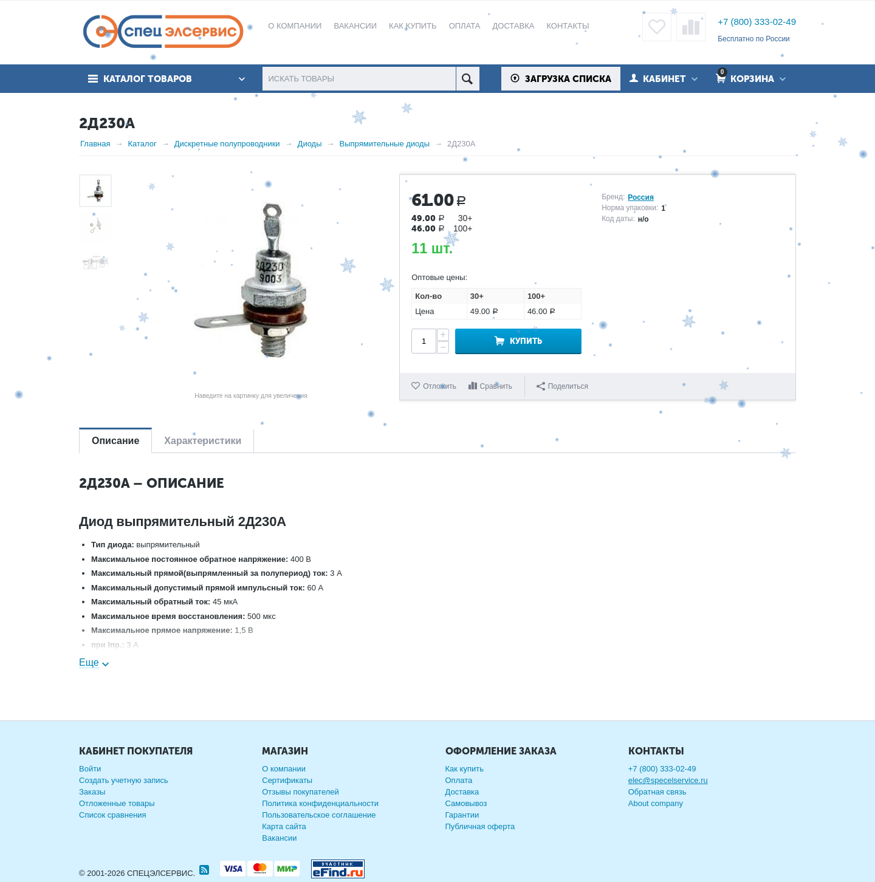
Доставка (462, 791)
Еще (89, 662)
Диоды (310, 143)
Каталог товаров (147, 79)
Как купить (464, 768)
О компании (284, 768)
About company (655, 803)
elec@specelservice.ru (668, 780)
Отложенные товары (117, 803)
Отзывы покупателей (300, 791)
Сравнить (496, 386)
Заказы (92, 791)
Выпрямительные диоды (385, 143)
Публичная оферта (480, 826)
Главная (95, 143)
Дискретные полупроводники (227, 143)
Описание (115, 441)
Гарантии (462, 814)
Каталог (142, 143)
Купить (526, 341)
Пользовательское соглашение (319, 814)
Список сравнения (112, 814)
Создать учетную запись (123, 780)
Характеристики (202, 441)
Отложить (439, 386)
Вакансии (279, 838)
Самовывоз (466, 803)
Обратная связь (657, 791)
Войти (90, 768)
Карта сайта (284, 826)
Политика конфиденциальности (320, 803)
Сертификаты (287, 780)
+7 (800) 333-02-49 (757, 21)
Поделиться (562, 386)
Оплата (459, 780)
